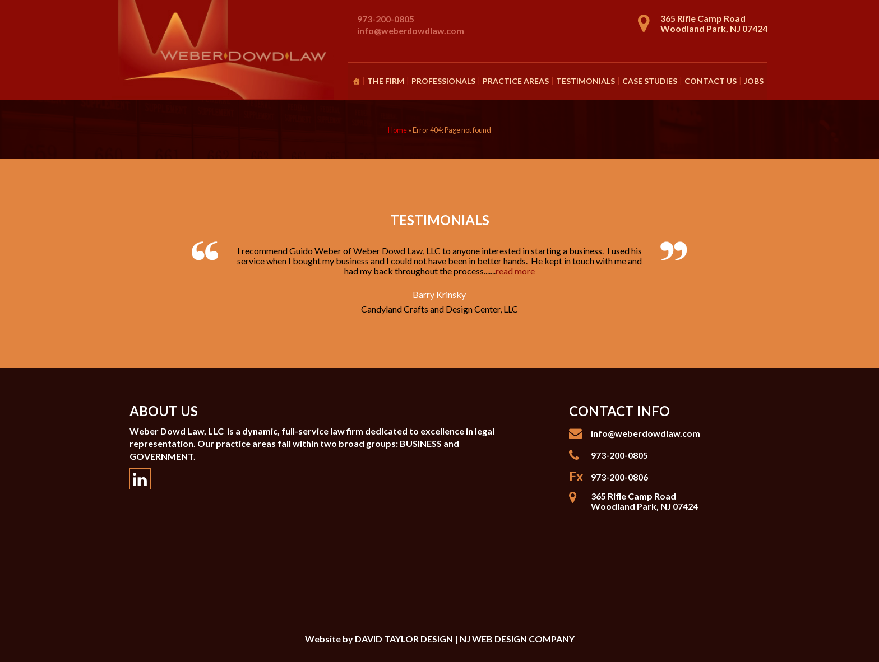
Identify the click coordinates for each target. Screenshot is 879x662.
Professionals (443, 81)
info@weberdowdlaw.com (410, 30)
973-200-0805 (385, 18)
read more (515, 270)
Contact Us (710, 81)
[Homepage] (356, 81)
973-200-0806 (619, 477)
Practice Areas (516, 81)
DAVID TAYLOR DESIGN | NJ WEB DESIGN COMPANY (465, 638)
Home (397, 129)
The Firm (385, 81)
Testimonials (585, 81)
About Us (163, 411)
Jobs (754, 81)
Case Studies (649, 81)
